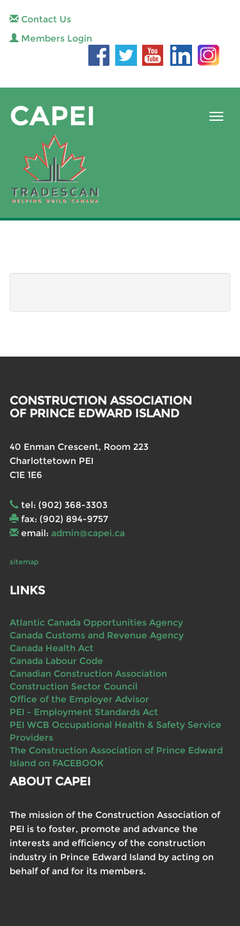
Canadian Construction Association (88, 673)
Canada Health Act (51, 648)
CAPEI (52, 116)
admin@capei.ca (88, 533)
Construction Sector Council (74, 686)
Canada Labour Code (56, 661)
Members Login (51, 38)
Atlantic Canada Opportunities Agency (96, 622)
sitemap (24, 561)
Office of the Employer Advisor (79, 699)
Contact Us (40, 19)
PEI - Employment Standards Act (84, 712)
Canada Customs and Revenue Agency (97, 635)
